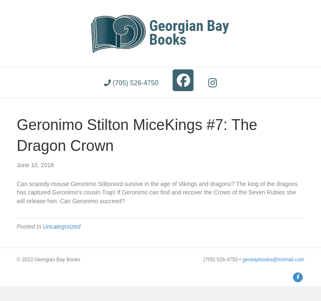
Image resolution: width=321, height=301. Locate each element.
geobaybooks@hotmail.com (273, 260)
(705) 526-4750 (131, 83)
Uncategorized (61, 226)
